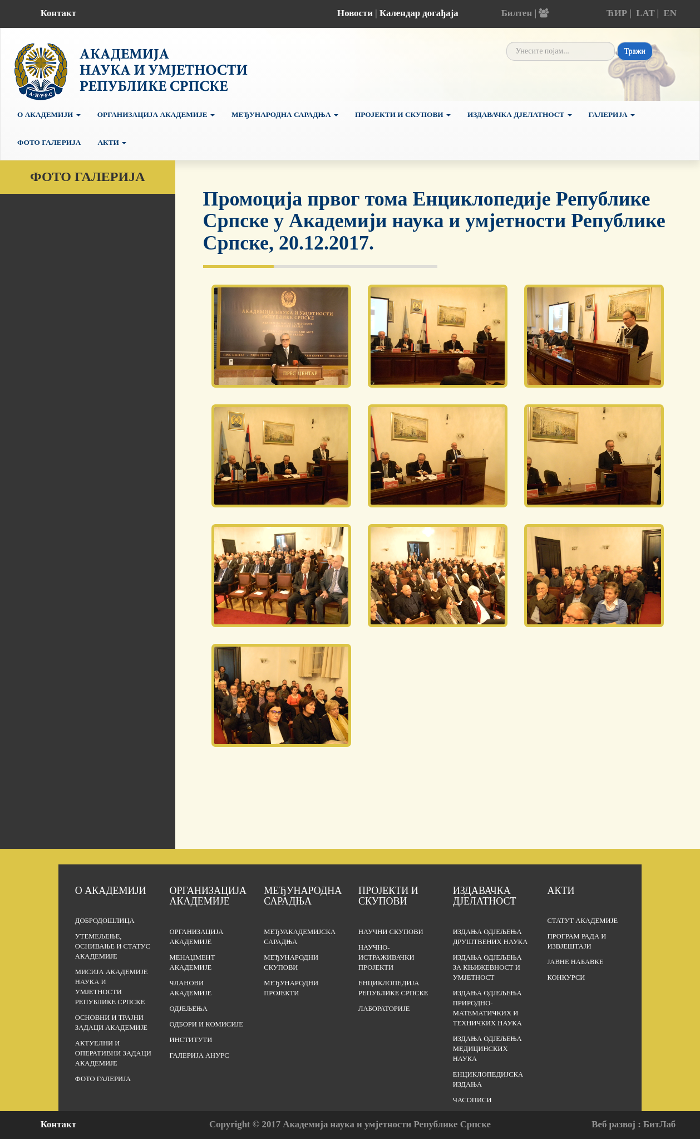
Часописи (472, 1100)
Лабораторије (384, 1009)
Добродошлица (105, 921)
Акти (111, 142)
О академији (49, 114)
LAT (645, 13)
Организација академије (208, 896)
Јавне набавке (575, 962)
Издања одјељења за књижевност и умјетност (487, 967)
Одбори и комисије (206, 1024)
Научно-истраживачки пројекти (386, 957)
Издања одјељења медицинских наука (487, 1049)
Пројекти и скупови (403, 114)
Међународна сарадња (284, 114)
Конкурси (566, 977)
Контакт (58, 13)
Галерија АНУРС (199, 1055)
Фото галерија (49, 142)
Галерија (612, 114)
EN (670, 13)
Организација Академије (156, 114)
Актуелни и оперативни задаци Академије (113, 1053)
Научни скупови (390, 932)
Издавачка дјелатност (519, 114)
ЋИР (617, 13)
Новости (355, 13)
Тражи (634, 51)
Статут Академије (582, 921)
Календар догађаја (419, 13)
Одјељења (189, 1009)
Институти (191, 1040)
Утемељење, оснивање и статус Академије (112, 946)
